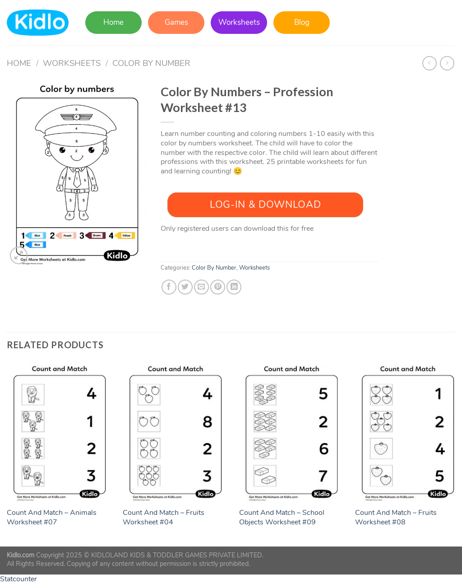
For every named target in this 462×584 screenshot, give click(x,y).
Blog (302, 22)
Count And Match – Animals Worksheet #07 (52, 517)
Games (176, 22)
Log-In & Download (265, 204)
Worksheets (239, 22)
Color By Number (151, 63)
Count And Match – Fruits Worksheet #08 (396, 517)
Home (113, 22)
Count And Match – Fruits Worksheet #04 (163, 517)
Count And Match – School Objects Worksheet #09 (281, 517)
